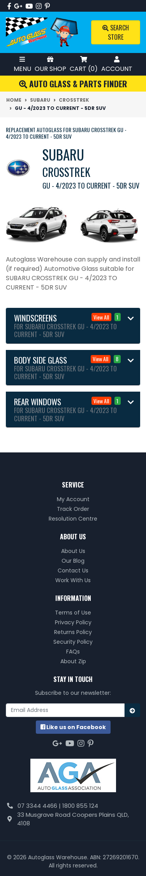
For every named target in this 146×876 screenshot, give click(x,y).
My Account (73, 499)
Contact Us (73, 570)
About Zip (73, 661)
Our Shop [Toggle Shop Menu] (50, 64)
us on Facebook (73, 727)
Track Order (73, 509)
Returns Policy (73, 632)
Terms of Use (73, 612)
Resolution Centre (73, 519)
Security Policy (73, 642)
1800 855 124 (80, 806)
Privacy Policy (73, 622)
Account (116, 64)
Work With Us (73, 580)
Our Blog (73, 561)
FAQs (73, 651)
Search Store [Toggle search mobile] (115, 32)
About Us (73, 551)
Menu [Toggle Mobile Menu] (22, 64)
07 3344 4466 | (40, 806)
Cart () (84, 64)
